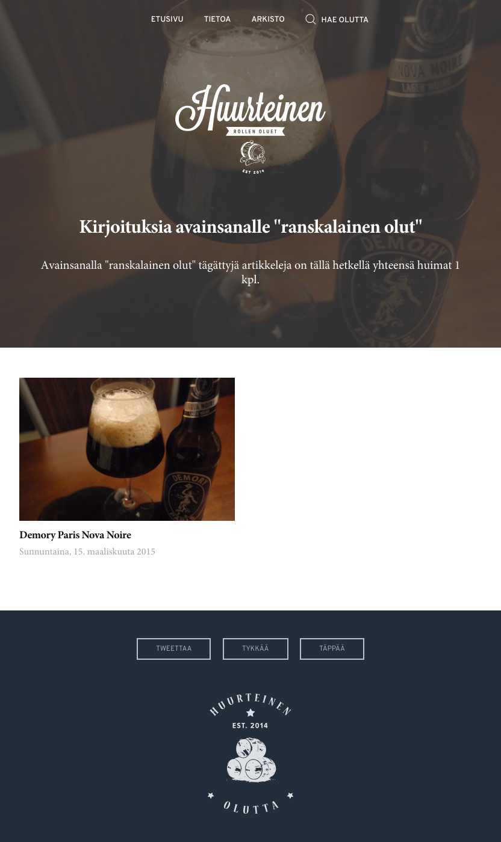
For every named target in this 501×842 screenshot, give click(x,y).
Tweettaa (173, 649)
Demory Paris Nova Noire (75, 535)
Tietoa (217, 20)
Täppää (332, 649)
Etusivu (167, 20)
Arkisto (268, 20)
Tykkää (255, 649)
